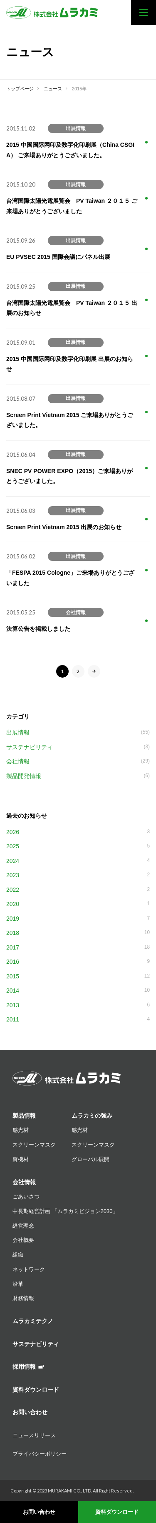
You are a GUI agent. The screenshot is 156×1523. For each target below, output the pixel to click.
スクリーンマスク (34, 1145)
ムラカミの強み (92, 1115)
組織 (17, 1255)
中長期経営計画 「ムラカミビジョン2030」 (65, 1211)
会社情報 (24, 1182)
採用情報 (28, 1366)
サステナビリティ (35, 1344)
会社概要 (23, 1240)
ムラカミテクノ (32, 1321)
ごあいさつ (26, 1196)
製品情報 (24, 1115)
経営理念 (23, 1226)
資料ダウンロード (117, 1512)
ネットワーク (28, 1269)
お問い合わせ (39, 1512)
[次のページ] (94, 671)
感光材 (20, 1130)
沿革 (17, 1284)
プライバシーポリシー (39, 1454)
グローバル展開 (90, 1159)
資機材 (20, 1159)
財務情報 (23, 1298)
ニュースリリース (34, 1435)
